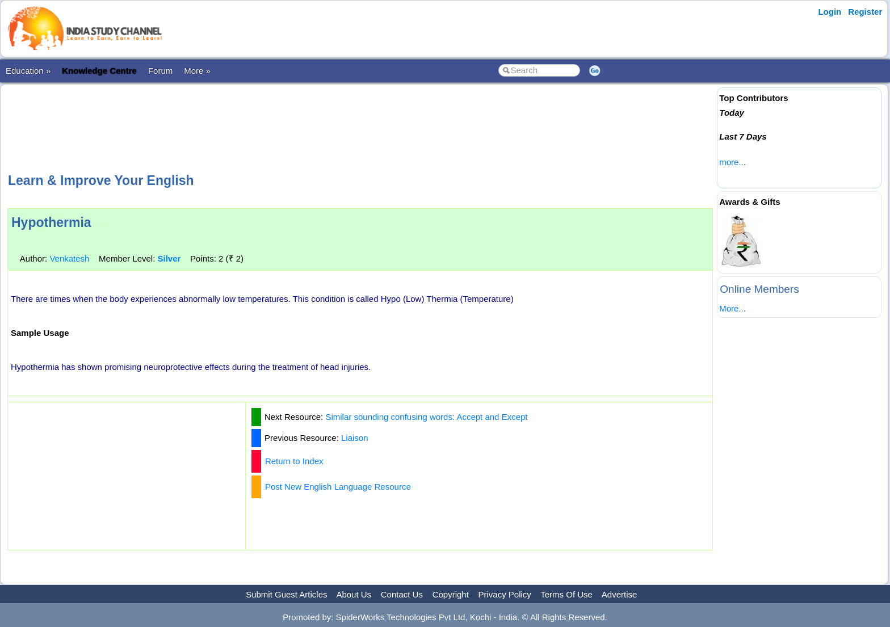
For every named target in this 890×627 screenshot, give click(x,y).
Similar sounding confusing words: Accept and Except (426, 417)
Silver (168, 258)
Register (865, 11)
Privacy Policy (504, 594)
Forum (160, 70)
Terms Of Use (566, 594)
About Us (353, 594)
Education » (28, 70)
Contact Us (402, 594)
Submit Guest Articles (286, 594)
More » (197, 70)
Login (829, 11)
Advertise (619, 594)
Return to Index (294, 461)
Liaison (354, 438)
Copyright (451, 594)
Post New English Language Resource (338, 486)
